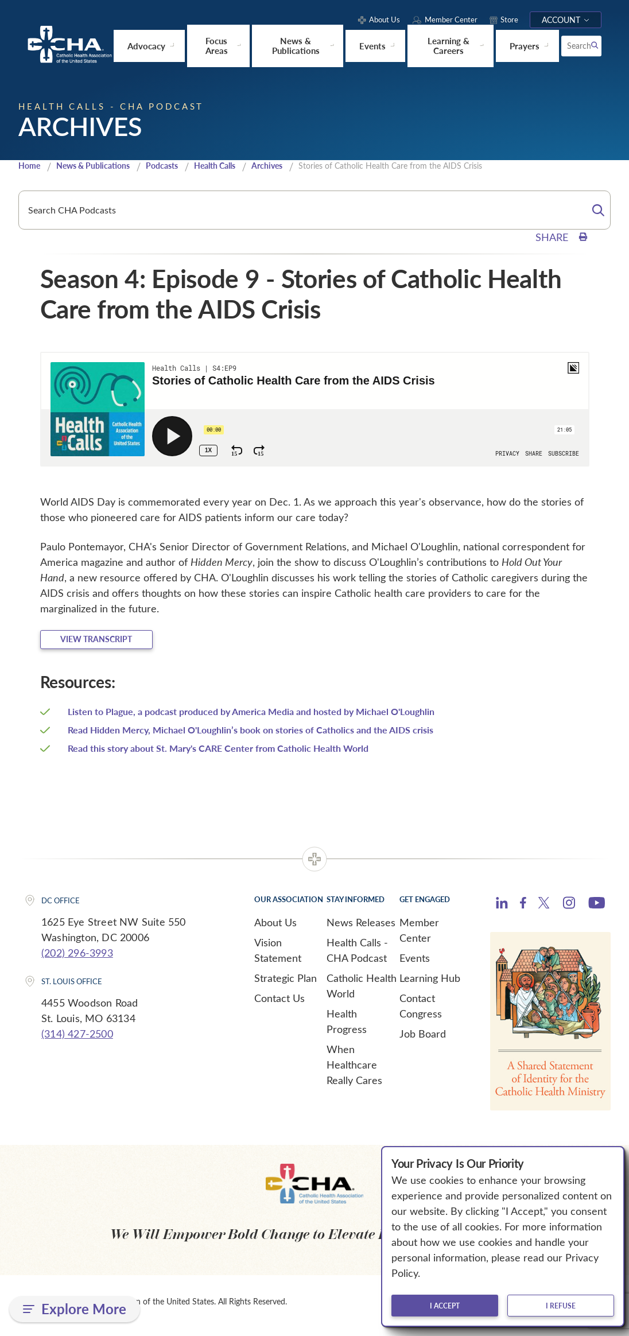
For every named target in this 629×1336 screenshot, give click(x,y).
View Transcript (114, 644)
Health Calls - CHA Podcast (357, 957)
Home (30, 168)
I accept (445, 1305)
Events (414, 965)
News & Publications (99, 168)
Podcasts (173, 168)
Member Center (419, 937)
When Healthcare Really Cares (354, 1072)
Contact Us (279, 1005)
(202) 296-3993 (77, 959)
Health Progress (347, 1028)
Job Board (422, 1041)
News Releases (361, 930)
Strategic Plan (285, 985)
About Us (275, 930)
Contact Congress (420, 1013)
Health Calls (231, 168)
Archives (287, 168)
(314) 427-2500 (77, 1040)
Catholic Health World (362, 993)
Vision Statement (277, 957)
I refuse (561, 1305)
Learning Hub (429, 985)
